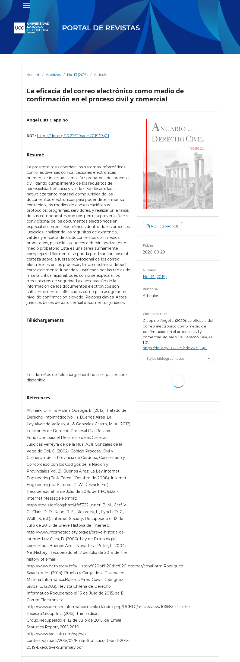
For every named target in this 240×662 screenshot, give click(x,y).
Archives (53, 74)
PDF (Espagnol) (164, 226)
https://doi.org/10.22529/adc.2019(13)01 (73, 135)
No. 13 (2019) (77, 74)
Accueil (33, 74)
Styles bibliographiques (165, 358)
